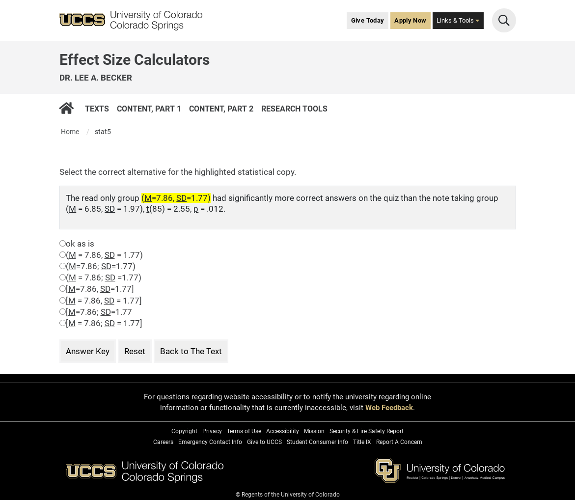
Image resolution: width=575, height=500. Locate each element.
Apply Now (410, 20)
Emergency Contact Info (210, 442)
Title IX (362, 442)
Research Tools (294, 108)
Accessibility (282, 431)
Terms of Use (244, 431)
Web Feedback (389, 407)
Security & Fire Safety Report (366, 431)
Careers (163, 442)
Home (70, 132)
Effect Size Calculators (134, 59)
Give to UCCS (264, 442)
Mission (314, 431)
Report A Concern (399, 442)
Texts (96, 108)
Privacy (212, 431)
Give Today (367, 20)
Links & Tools (458, 20)
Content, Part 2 (221, 108)
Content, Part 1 (148, 108)
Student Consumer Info (317, 442)
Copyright (184, 431)
